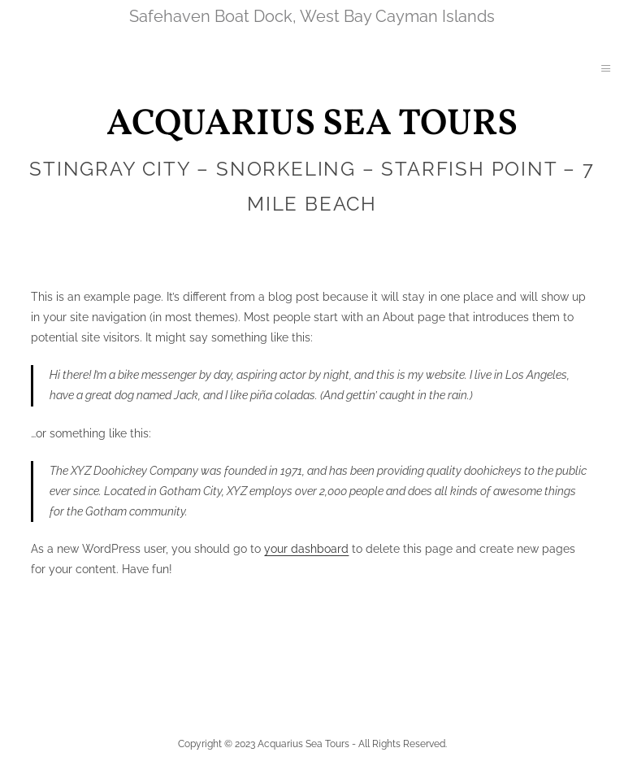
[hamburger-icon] (605, 69)
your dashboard (306, 548)
